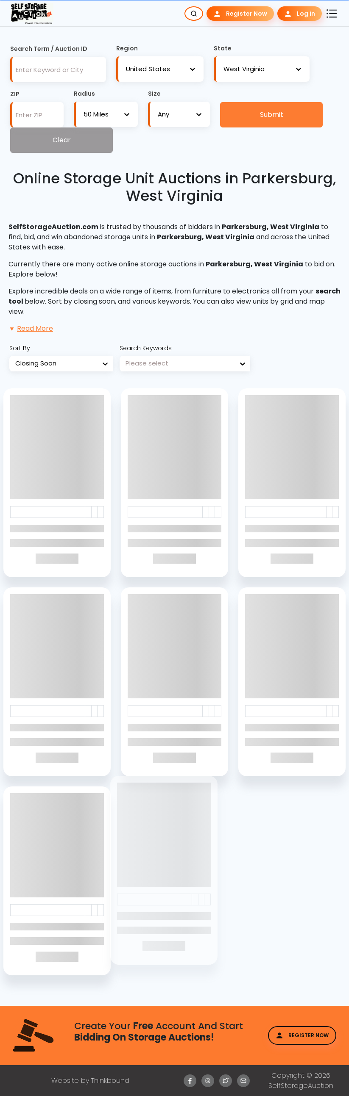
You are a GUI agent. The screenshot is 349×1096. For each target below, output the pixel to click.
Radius (84, 93)
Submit (271, 114)
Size (154, 93)
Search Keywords (146, 348)
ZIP (15, 94)
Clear (62, 140)
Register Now (240, 13)
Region (127, 48)
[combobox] (126, 69)
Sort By (19, 348)
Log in (299, 13)
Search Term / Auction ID (48, 48)
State (223, 48)
